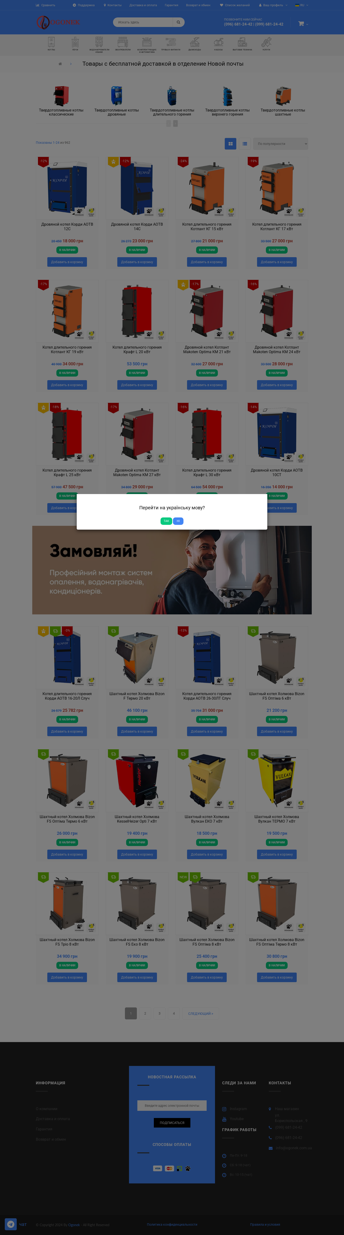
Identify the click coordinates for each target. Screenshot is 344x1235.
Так (166, 521)
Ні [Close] (178, 521)
